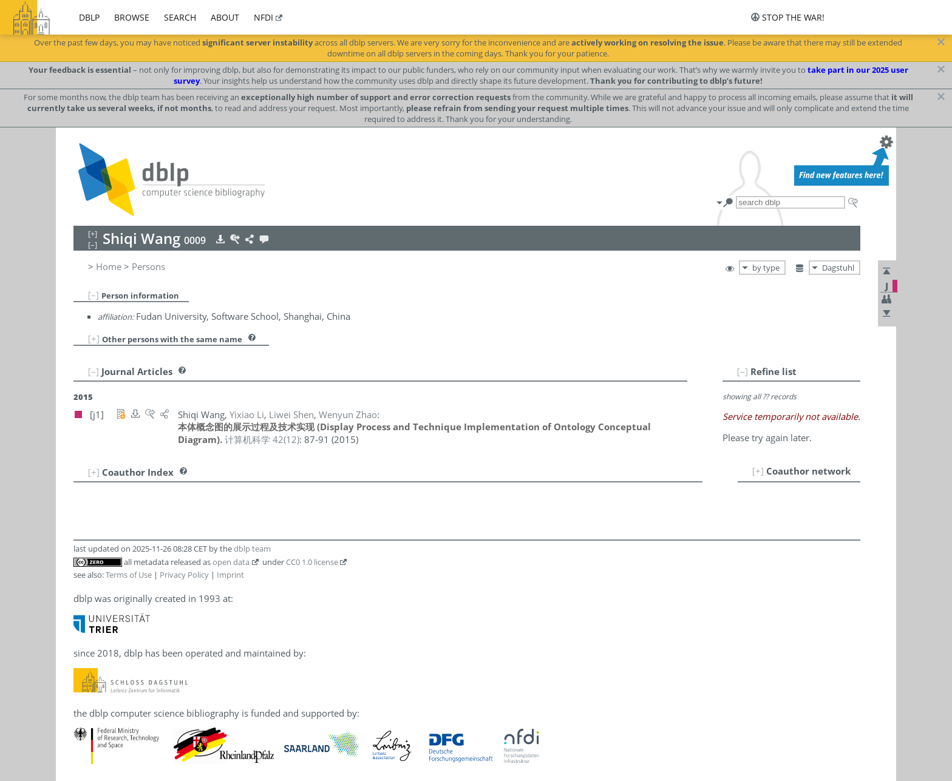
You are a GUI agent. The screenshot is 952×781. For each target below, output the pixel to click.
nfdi (263, 17)
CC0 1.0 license (312, 561)
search (180, 17)
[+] (94, 339)
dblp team (252, 548)
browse (131, 17)
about (225, 17)
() (262, 439)
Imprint (230, 574)
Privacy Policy (184, 574)
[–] (93, 295)
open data (231, 561)
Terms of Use (129, 574)
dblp (89, 17)
